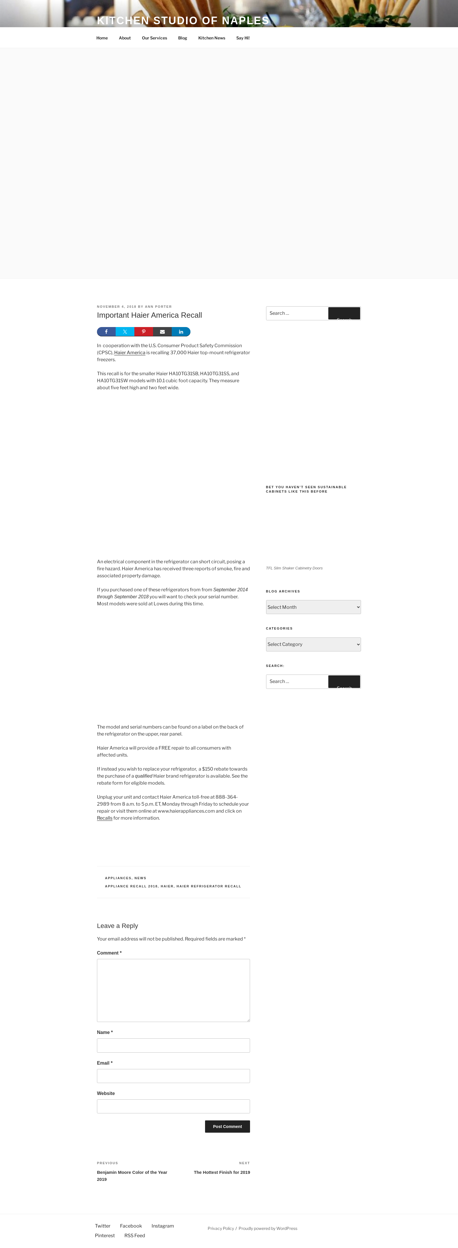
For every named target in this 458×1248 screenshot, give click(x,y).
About (125, 37)
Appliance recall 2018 (131, 886)
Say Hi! (243, 37)
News (141, 878)
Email (104, 1063)
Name (105, 1032)
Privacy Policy (221, 1228)
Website (106, 1093)
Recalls (104, 818)
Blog (182, 37)
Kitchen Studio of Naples (183, 21)
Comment (109, 952)
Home (102, 37)
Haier (167, 886)
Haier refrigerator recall (209, 886)
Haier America (129, 352)
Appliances (118, 878)
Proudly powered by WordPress (268, 1228)
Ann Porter (158, 306)
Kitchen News (211, 37)
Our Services (154, 37)
